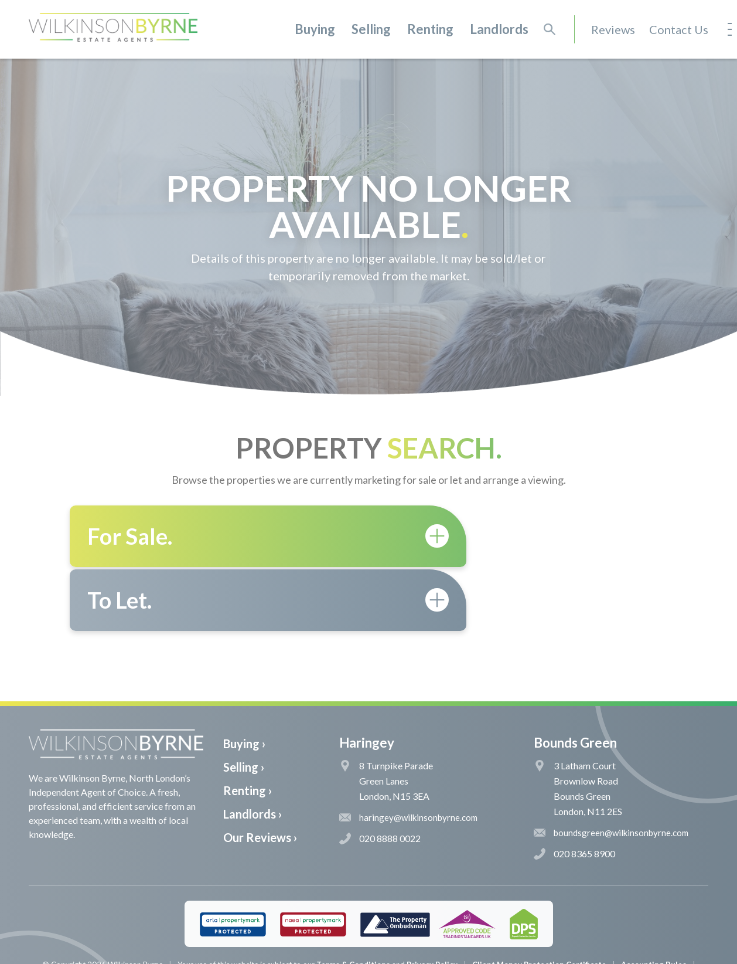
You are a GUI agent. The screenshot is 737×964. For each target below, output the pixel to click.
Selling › (243, 703)
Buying (315, 29)
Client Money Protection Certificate (539, 900)
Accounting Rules (654, 900)
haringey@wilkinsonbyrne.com (408, 753)
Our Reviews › (260, 773)
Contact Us (678, 29)
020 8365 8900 (574, 789)
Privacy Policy (432, 900)
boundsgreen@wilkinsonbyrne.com (611, 768)
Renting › (247, 726)
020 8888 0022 (380, 774)
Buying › (244, 680)
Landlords (499, 29)
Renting (430, 29)
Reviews (613, 29)
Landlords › (252, 750)
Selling (371, 29)
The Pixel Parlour (386, 954)
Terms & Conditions (353, 900)
